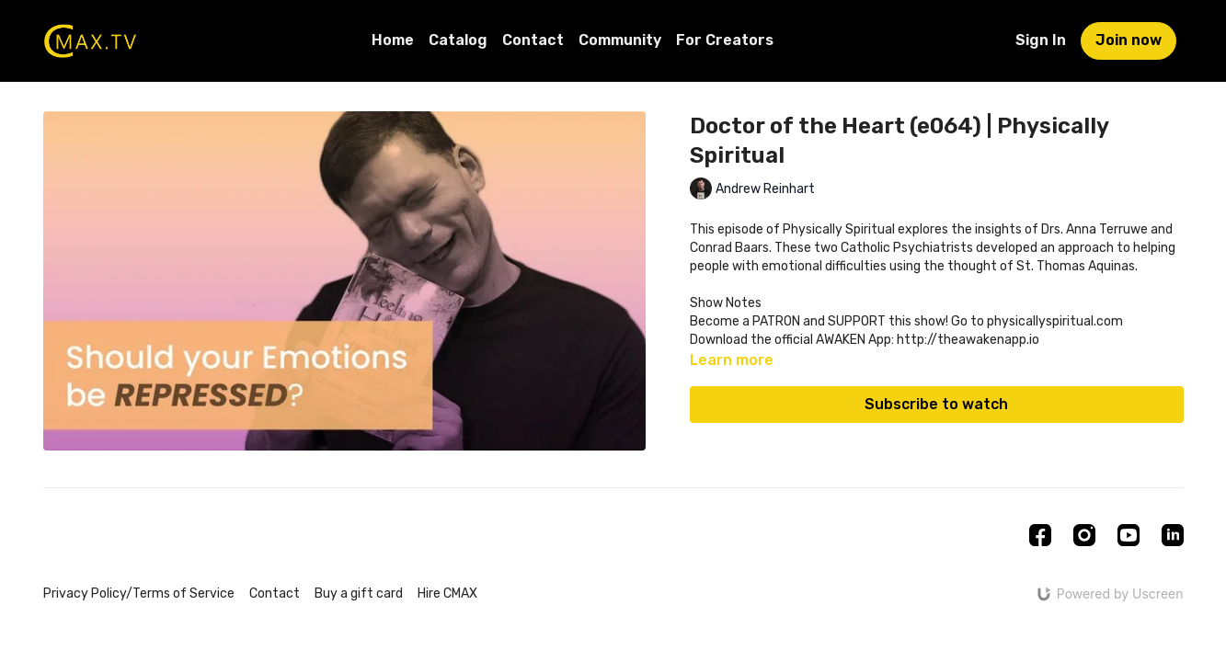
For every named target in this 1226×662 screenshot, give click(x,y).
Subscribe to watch (936, 404)
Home (393, 40)
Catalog (458, 40)
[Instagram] (1084, 535)
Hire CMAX (447, 593)
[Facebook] (1040, 535)
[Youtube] (1128, 535)
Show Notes (726, 303)
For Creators (724, 40)
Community (620, 40)
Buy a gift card (359, 593)
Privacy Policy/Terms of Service (139, 593)
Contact (533, 40)
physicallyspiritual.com (1055, 321)
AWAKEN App (852, 340)
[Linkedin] (1173, 535)
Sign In (1040, 40)
